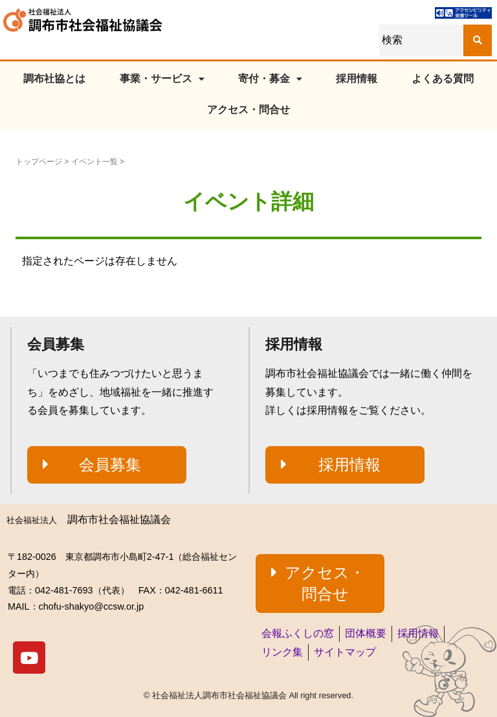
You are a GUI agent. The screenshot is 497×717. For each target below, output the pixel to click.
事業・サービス (162, 78)
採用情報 (356, 78)
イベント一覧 (94, 161)
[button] (106, 465)
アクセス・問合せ (248, 109)
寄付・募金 (270, 78)
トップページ (39, 161)
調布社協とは (54, 78)
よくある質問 (443, 78)
